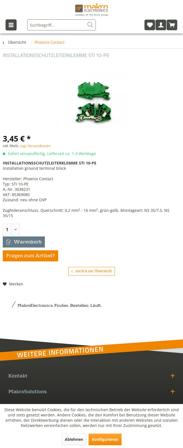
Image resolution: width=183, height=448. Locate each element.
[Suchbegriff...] (61, 24)
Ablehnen (74, 439)
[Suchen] (90, 24)
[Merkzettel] (149, 24)
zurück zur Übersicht (91, 271)
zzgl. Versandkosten (35, 145)
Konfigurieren (105, 439)
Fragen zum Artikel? (30, 255)
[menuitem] (61, 24)
